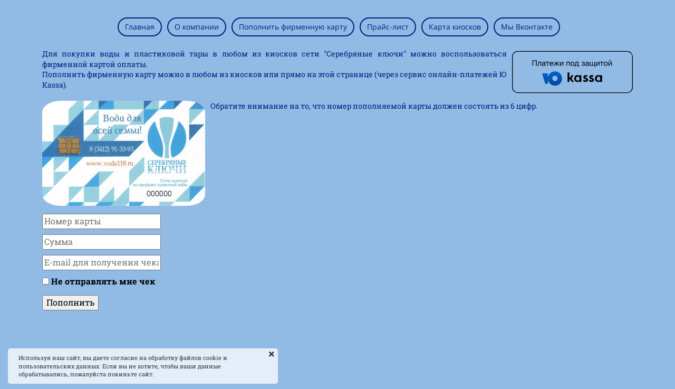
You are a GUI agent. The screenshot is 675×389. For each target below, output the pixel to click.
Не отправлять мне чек (103, 281)
